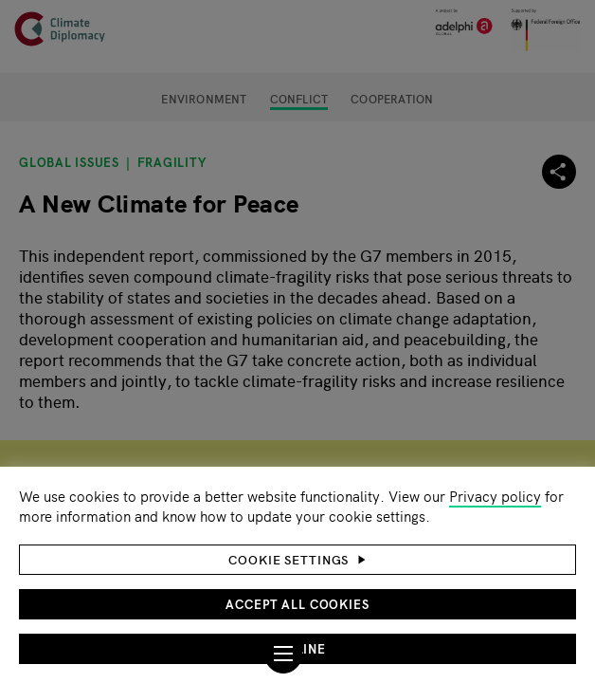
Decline (297, 648)
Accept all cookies (297, 604)
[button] (297, 560)
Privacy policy (495, 496)
